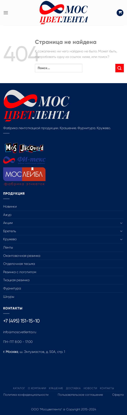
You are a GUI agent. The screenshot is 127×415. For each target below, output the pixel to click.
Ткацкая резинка (16, 280)
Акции (8, 223)
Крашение (56, 388)
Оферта (118, 394)
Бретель (9, 231)
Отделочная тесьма (19, 264)
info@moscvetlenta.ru (19, 332)
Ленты (8, 247)
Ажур (7, 215)
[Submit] (119, 68)
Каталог (19, 388)
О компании (37, 388)
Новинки (10, 206)
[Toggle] (121, 222)
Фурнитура (12, 288)
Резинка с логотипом (19, 272)
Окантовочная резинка (21, 256)
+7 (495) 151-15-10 (21, 321)
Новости (90, 388)
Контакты (107, 388)
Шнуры (8, 297)
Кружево (10, 239)
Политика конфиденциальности (25, 394)
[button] (5, 12)
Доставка (73, 388)
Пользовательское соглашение (80, 394)
